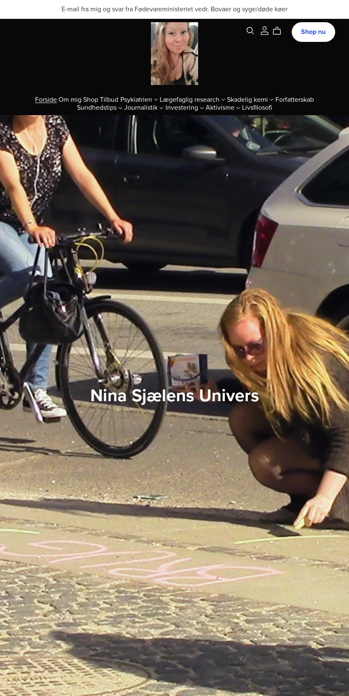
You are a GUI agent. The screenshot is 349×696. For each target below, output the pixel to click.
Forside (46, 99)
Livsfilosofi (257, 107)
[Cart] (280, 31)
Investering (185, 107)
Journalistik (143, 107)
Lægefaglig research (192, 99)
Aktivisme (223, 107)
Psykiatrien (139, 99)
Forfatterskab (294, 99)
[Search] (250, 31)
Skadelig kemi (250, 99)
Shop (90, 99)
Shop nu (313, 32)
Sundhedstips (99, 107)
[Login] (265, 30)
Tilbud (109, 99)
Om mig (70, 99)
